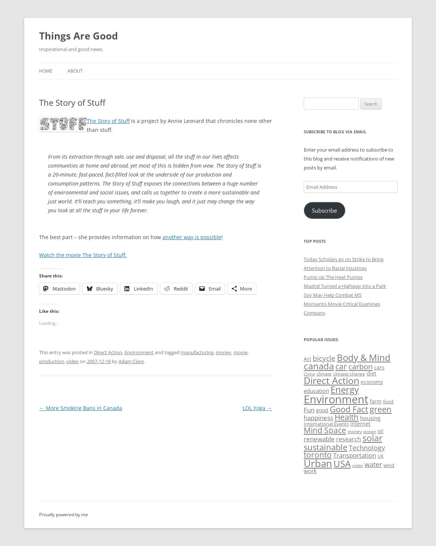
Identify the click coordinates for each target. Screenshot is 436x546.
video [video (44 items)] (357, 465)
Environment (139, 352)
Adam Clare (131, 361)
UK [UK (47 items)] (380, 456)
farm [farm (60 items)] (376, 401)
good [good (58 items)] (322, 410)
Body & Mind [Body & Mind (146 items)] (364, 357)
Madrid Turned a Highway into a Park (345, 286)
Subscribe (324, 210)
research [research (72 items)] (348, 439)
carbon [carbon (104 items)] (360, 366)
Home (46, 71)
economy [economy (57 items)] (372, 381)
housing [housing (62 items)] (370, 418)
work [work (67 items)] (310, 471)
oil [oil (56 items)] (380, 431)
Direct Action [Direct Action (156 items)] (331, 380)
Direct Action (108, 352)
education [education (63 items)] (316, 390)
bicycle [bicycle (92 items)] (324, 358)
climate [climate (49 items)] (324, 374)
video (72, 361)
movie (240, 352)
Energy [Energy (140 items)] (345, 390)
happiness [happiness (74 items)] (318, 417)
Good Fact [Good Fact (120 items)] (349, 409)
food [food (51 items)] (388, 401)
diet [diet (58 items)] (371, 373)
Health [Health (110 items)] (346, 417)
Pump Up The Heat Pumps (333, 277)
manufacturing (197, 352)
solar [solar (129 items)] (372, 438)
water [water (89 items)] (373, 464)
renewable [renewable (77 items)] (319, 439)
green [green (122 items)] (381, 409)
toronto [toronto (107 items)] (318, 455)
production (51, 361)
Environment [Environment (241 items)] (336, 399)
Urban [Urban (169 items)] (318, 463)
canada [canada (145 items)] (319, 366)
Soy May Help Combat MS (332, 295)
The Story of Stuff (108, 120)
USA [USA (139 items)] (342, 464)
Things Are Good (78, 35)
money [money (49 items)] (355, 431)
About (75, 71)
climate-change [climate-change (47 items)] (349, 374)
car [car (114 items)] (341, 366)
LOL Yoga (257, 408)
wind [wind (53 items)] (388, 465)
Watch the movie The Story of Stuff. (83, 254)
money (223, 352)
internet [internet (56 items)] (360, 423)
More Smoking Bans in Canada (80, 408)
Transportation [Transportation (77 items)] (354, 455)
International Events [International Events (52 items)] (326, 423)
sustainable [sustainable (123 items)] (325, 447)
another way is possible (191, 237)
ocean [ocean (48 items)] (369, 431)
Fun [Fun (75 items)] (309, 410)
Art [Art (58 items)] (307, 358)
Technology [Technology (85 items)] (367, 447)
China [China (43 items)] (309, 374)
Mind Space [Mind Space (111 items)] (325, 430)
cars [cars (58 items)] (379, 367)
